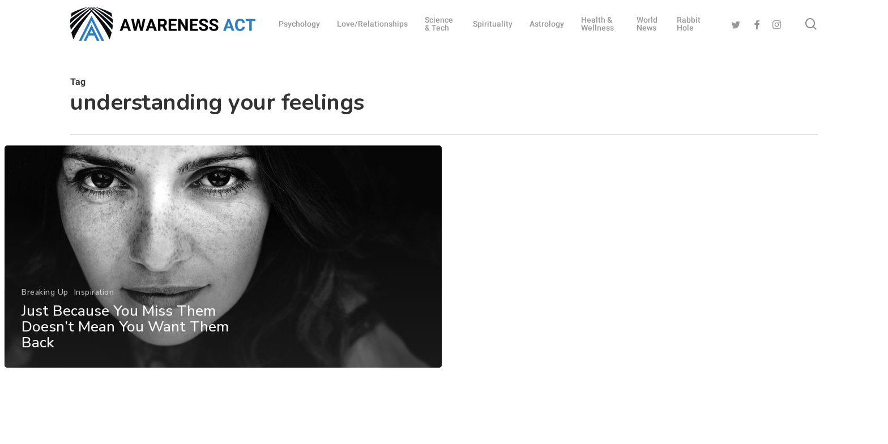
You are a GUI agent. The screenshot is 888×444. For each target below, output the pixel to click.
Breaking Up (44, 305)
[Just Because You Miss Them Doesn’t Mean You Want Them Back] (222, 270)
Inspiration (94, 305)
